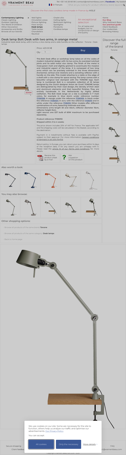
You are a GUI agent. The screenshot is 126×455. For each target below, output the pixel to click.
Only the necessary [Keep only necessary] (68, 444)
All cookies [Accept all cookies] (41, 444)
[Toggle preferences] (89, 444)
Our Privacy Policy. (54, 431)
